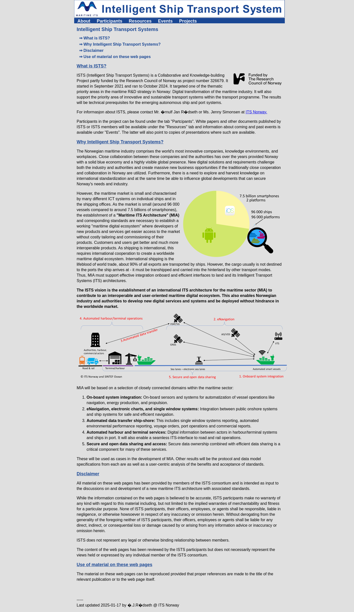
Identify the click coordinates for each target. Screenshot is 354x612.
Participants (109, 21)
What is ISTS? (91, 66)
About (83, 21)
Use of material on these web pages (114, 564)
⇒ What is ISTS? (94, 38)
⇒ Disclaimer (91, 50)
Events (165, 21)
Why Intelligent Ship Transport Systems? (120, 141)
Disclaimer (88, 473)
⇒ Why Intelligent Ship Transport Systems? (120, 44)
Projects (188, 21)
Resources (140, 21)
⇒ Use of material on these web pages (115, 57)
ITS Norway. (256, 112)
